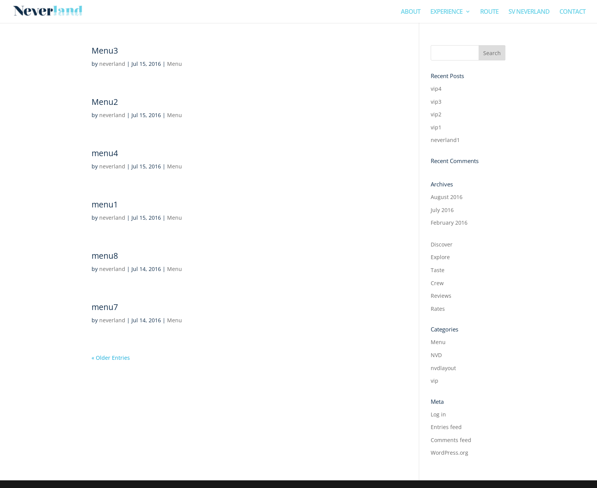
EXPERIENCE (446, 12)
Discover (442, 244)
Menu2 (105, 101)
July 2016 (442, 210)
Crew (437, 283)
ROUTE (489, 12)
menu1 (105, 204)
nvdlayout (443, 368)
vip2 (436, 114)
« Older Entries (111, 357)
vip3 (436, 101)
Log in (438, 414)
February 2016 (449, 222)
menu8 (105, 255)
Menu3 (105, 50)
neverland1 (445, 140)
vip (434, 380)
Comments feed (451, 440)
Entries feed (446, 427)
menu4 (105, 153)
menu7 (105, 307)
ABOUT (410, 12)
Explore (440, 257)
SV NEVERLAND (528, 12)
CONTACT (572, 12)
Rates (438, 308)
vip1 (436, 127)
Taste (437, 270)
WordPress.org (449, 452)
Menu (174, 63)
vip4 (436, 88)
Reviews (441, 295)
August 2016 (447, 197)
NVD (436, 355)
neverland (112, 63)
